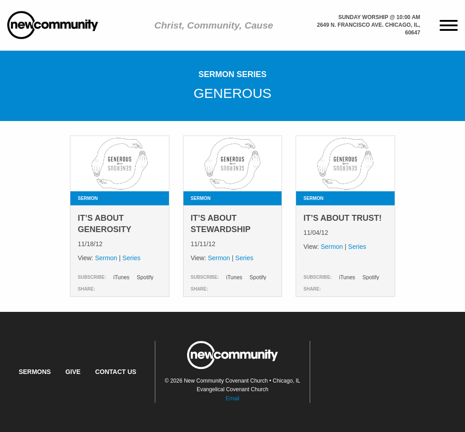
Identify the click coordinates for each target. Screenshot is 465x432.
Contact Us (115, 371)
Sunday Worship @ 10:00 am (379, 17)
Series (132, 258)
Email (232, 398)
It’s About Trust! (342, 218)
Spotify (145, 277)
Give (72, 371)
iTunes (121, 277)
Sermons (35, 371)
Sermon (106, 258)
